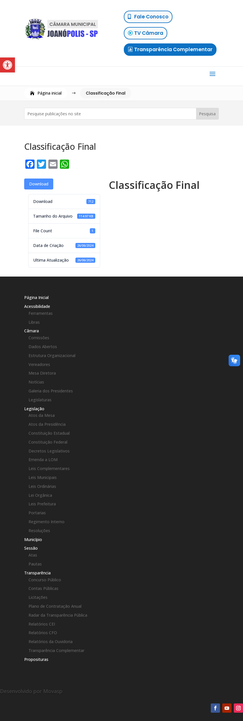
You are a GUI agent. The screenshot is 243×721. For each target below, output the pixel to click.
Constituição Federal (48, 442)
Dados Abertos (43, 346)
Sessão (31, 548)
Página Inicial (36, 297)
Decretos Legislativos (49, 451)
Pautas (35, 564)
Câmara (31, 330)
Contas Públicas (43, 588)
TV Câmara (148, 33)
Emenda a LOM (43, 459)
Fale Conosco (151, 16)
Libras (34, 322)
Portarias (37, 512)
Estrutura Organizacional (52, 355)
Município (33, 539)
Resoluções (39, 530)
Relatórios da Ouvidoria (51, 641)
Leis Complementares (49, 468)
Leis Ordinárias (42, 486)
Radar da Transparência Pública (58, 615)
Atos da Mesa (42, 415)
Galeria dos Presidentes (51, 391)
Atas (33, 555)
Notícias (36, 382)
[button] (7, 64)
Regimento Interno (46, 521)
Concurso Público (45, 579)
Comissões (39, 337)
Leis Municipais (43, 477)
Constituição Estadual (49, 433)
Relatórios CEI (42, 624)
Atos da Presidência (47, 424)
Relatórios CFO (43, 632)
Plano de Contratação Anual (55, 606)
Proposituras (36, 659)
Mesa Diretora (42, 373)
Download (38, 184)
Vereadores (39, 364)
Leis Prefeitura (42, 504)
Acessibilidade (37, 306)
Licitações (38, 597)
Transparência (37, 573)
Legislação (34, 408)
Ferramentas (41, 313)
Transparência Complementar (173, 49)
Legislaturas (40, 399)
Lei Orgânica (40, 495)
